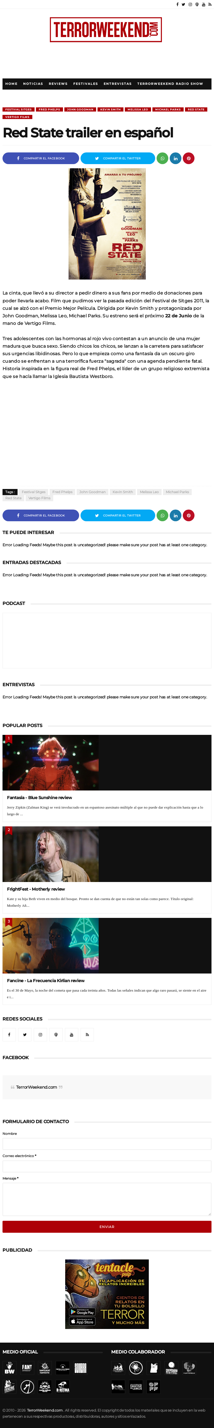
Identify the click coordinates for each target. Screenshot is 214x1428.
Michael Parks (168, 109)
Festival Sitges (18, 109)
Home (11, 83)
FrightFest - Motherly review (36, 889)
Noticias (33, 83)
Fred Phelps (49, 109)
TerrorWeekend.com (36, 1087)
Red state (196, 109)
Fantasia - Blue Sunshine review (39, 797)
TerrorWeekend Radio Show (170, 83)
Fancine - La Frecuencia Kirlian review (45, 981)
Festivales (85, 83)
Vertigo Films (17, 117)
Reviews (58, 83)
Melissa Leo (138, 109)
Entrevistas (118, 83)
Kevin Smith (110, 109)
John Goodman (80, 109)
